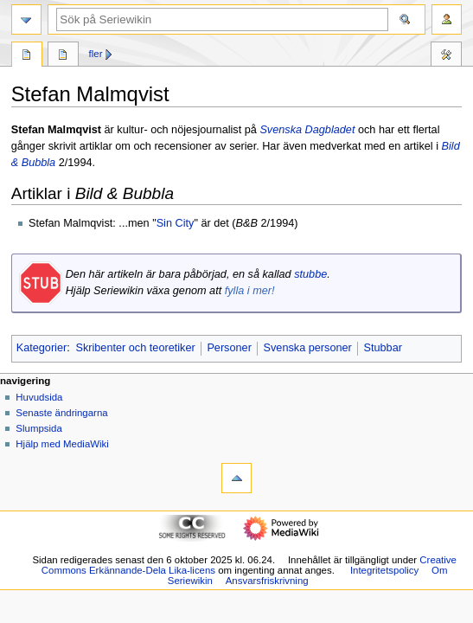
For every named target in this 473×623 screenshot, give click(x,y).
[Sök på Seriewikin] (222, 19)
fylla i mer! (250, 291)
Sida (27, 56)
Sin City (176, 223)
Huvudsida (39, 397)
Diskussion (63, 56)
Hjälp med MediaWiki (62, 444)
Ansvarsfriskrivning (267, 580)
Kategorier (41, 348)
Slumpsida (38, 428)
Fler (96, 53)
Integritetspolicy (384, 570)
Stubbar (383, 348)
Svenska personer (308, 348)
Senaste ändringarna (61, 413)
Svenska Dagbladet (307, 130)
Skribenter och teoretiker (135, 348)
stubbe (310, 274)
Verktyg (446, 56)
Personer (229, 348)
